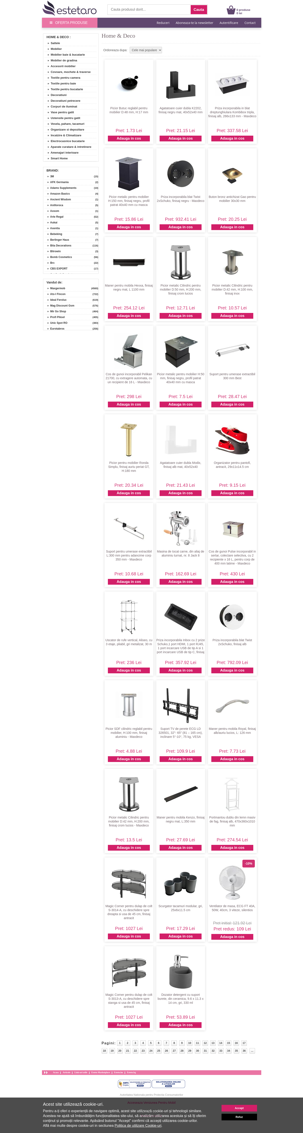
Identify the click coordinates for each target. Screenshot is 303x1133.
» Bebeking (53, 234)
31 (205, 1050)
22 (135, 1050)
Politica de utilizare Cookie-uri (138, 1125)
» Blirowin (52, 251)
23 (143, 1050)
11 (197, 1043)
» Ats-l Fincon (55, 294)
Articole (66, 1072)
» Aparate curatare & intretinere (67, 146)
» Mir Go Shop (55, 311)
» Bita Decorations (57, 245)
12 (205, 1043)
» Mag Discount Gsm (59, 305)
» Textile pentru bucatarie (63, 89)
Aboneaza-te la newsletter (194, 23)
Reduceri (163, 23)
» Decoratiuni (55, 95)
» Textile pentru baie (60, 83)
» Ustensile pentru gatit (62, 118)
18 (104, 1050)
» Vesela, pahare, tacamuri (64, 123)
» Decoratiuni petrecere (62, 100)
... (252, 1050)
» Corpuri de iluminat (60, 106)
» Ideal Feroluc (55, 299)
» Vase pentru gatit (59, 112)
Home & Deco (58, 37)
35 (236, 1050)
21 (127, 1050)
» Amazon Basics (57, 193)
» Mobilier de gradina (60, 60)
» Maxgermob (54, 288)
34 (228, 1050)
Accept (239, 1108)
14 (220, 1043)
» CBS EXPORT (56, 268)
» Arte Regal (53, 216)
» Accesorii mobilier (60, 66)
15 (228, 1043)
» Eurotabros (54, 328)
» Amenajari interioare (61, 152)
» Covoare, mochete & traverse (67, 72)
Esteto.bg (131, 1072)
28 (181, 1050)
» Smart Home (56, 158)
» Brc (49, 262)
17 (244, 1043)
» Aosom (51, 211)
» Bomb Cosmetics (58, 257)
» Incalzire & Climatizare (62, 135)
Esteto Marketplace (100, 1072)
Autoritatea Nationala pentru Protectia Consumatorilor (151, 1094)
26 (166, 1050)
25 (158, 1050)
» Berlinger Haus (56, 239)
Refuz (239, 1117)
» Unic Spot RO (55, 322)
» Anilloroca (53, 205)
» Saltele (52, 43)
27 (174, 1050)
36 (244, 1050)
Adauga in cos (129, 138)
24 (150, 1050)
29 (189, 1050)
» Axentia (52, 228)
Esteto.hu (118, 1072)
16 (236, 1043)
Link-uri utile (80, 1072)
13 (213, 1043)
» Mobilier (53, 49)
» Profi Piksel (54, 317)
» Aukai (50, 222)
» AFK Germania (56, 182)
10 (189, 1043)
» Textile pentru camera (62, 77)
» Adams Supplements (60, 187)
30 (197, 1050)
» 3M (49, 176)
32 (213, 1050)
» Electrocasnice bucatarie (64, 141)
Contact (249, 23)
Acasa (56, 1072)
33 (220, 1050)
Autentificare (229, 23)
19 (112, 1050)
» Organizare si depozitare (64, 129)
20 (119, 1050)
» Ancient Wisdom (57, 199)
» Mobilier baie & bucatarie (64, 54)
